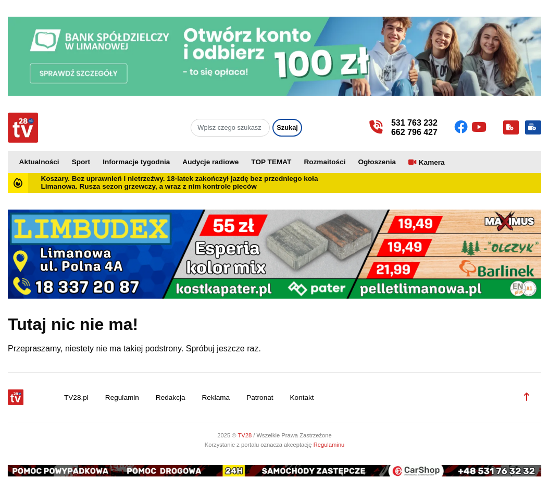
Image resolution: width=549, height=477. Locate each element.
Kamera (432, 162)
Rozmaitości (324, 162)
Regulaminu (329, 445)
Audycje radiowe (210, 162)
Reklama (216, 397)
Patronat (259, 397)
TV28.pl (76, 397)
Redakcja (170, 397)
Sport (81, 162)
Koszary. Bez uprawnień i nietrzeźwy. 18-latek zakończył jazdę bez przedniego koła (179, 178)
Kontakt (302, 397)
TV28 (245, 435)
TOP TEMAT (271, 162)
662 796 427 (414, 132)
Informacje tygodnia (136, 162)
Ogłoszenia (377, 162)
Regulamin (122, 397)
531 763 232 (414, 122)
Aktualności (39, 162)
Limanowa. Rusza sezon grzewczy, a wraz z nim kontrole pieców (148, 186)
